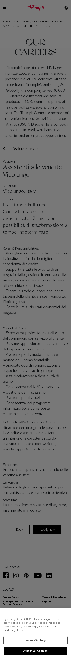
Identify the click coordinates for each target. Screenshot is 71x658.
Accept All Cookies (35, 651)
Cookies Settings (35, 640)
